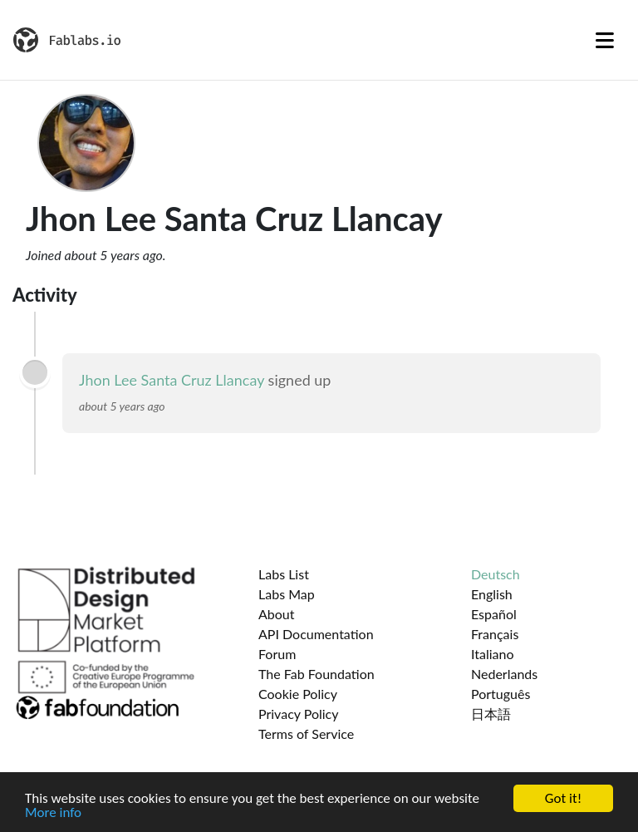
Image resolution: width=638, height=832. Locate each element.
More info (53, 813)
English (492, 594)
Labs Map (286, 594)
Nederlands (504, 674)
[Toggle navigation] (605, 39)
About (276, 614)
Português (500, 694)
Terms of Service (306, 733)
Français (494, 634)
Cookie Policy (297, 694)
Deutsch (495, 574)
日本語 (491, 713)
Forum (277, 654)
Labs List (283, 574)
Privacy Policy (298, 713)
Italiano (492, 654)
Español (494, 614)
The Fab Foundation (316, 674)
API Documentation (316, 634)
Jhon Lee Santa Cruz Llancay (171, 380)
